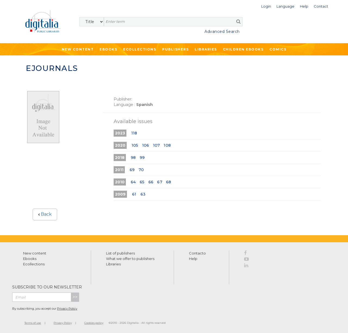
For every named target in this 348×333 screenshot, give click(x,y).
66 (150, 182)
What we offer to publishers (130, 258)
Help (193, 258)
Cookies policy (93, 323)
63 (143, 194)
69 (132, 169)
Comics (277, 49)
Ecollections (139, 49)
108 (167, 145)
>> (75, 297)
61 (134, 194)
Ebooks (108, 49)
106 (145, 145)
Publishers (175, 49)
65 (142, 182)
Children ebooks (243, 49)
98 (133, 157)
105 (135, 145)
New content (34, 253)
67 (159, 182)
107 (156, 145)
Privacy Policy (67, 308)
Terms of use (32, 323)
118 (134, 133)
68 (168, 182)
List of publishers (120, 253)
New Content (78, 49)
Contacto (197, 253)
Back (45, 214)
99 (142, 157)
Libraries (206, 49)
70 (141, 169)
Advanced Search (222, 31)
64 (133, 182)
